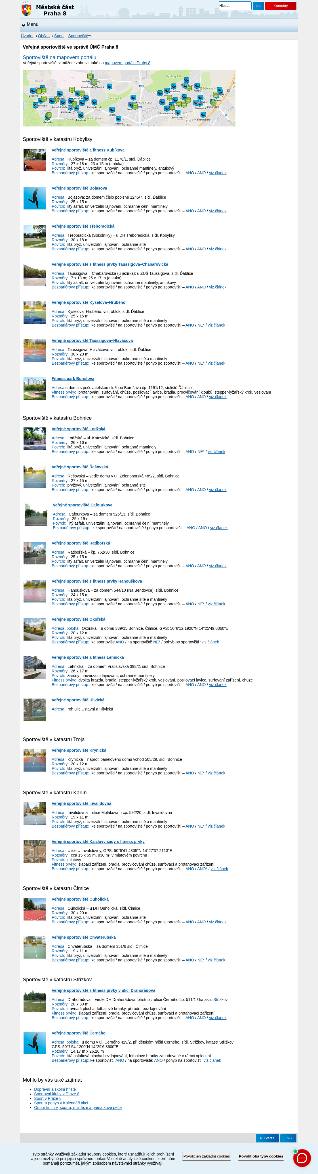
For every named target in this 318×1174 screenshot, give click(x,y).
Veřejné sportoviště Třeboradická (83, 226)
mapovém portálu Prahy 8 (127, 63)
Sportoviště (78, 36)
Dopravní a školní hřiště (55, 1089)
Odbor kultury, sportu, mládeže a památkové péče (78, 1107)
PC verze (267, 1138)
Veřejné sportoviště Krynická (79, 750)
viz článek (217, 173)
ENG (288, 1138)
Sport (59, 36)
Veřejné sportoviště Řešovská (80, 467)
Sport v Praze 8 (48, 1098)
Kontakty (280, 6)
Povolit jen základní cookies (206, 1156)
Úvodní (27, 36)
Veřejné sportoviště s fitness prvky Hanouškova (97, 581)
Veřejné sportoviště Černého (79, 1033)
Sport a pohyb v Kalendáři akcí (61, 1103)
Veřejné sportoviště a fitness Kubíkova (88, 150)
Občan (44, 36)
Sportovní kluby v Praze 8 (56, 1094)
